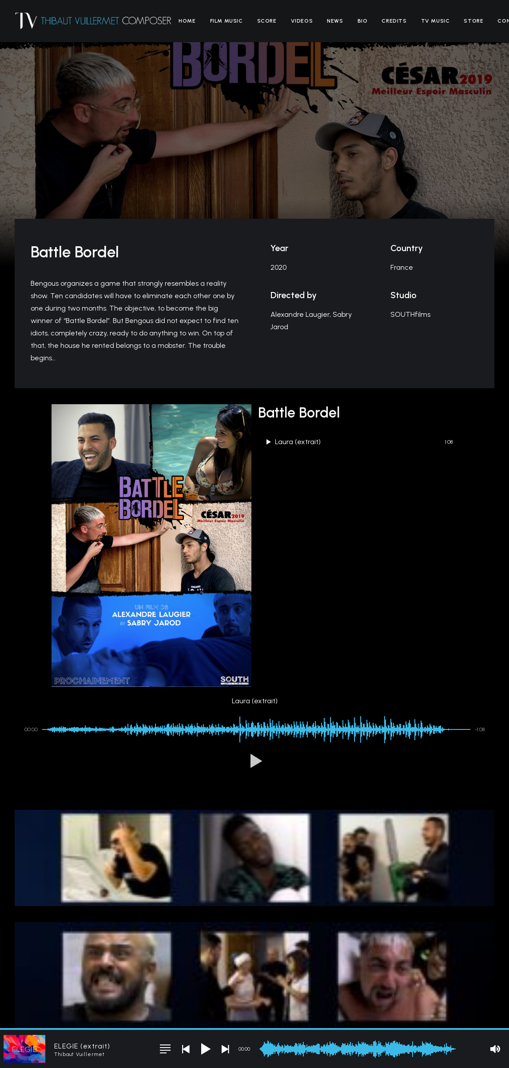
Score (267, 21)
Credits (394, 21)
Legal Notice (157, 1012)
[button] (254, 640)
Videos (302, 21)
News (335, 21)
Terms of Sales (198, 1012)
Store (473, 21)
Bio (363, 21)
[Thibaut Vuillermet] (93, 21)
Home (187, 21)
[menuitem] (187, 21)
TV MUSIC (435, 21)
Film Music (226, 21)
